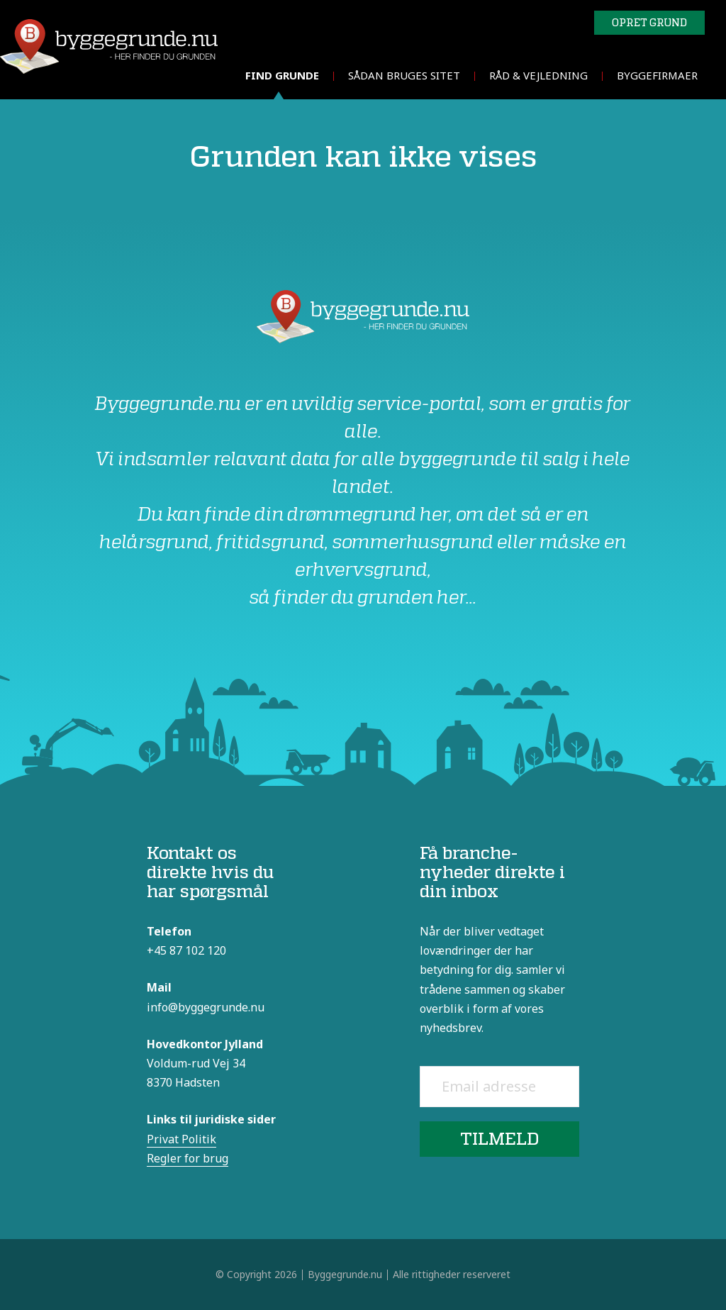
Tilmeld (499, 1138)
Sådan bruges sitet (404, 75)
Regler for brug (187, 1158)
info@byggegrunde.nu (205, 1007)
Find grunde (282, 75)
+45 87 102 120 (186, 950)
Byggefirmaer (657, 75)
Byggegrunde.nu (345, 1274)
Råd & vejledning (538, 75)
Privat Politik (181, 1139)
